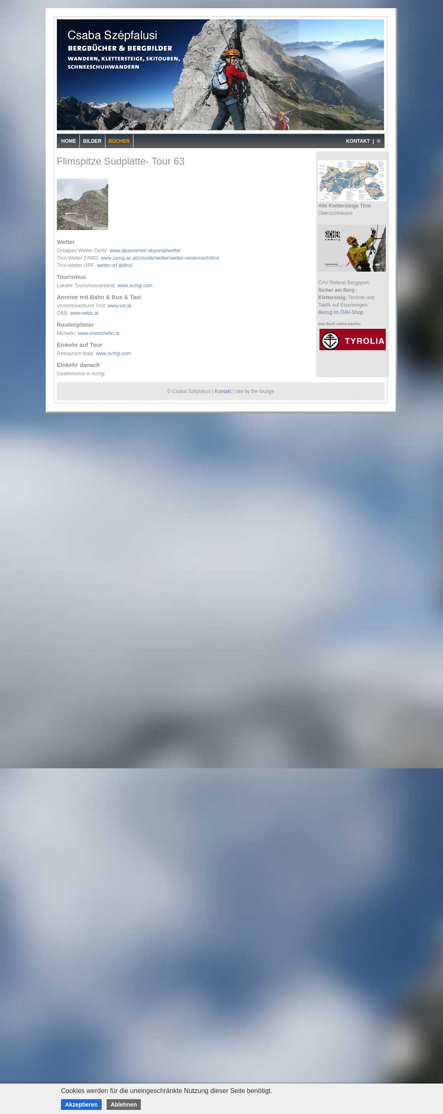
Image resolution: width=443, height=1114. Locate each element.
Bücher (119, 141)
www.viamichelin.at (98, 333)
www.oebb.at (84, 313)
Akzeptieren (81, 1104)
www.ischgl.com (134, 285)
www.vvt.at (119, 306)
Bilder (92, 141)
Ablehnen (124, 1104)
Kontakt (223, 391)
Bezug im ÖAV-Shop (340, 312)
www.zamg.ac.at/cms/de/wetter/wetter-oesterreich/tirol (160, 258)
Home (68, 141)
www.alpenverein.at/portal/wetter (145, 250)
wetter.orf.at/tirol (114, 265)
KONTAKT (358, 141)
